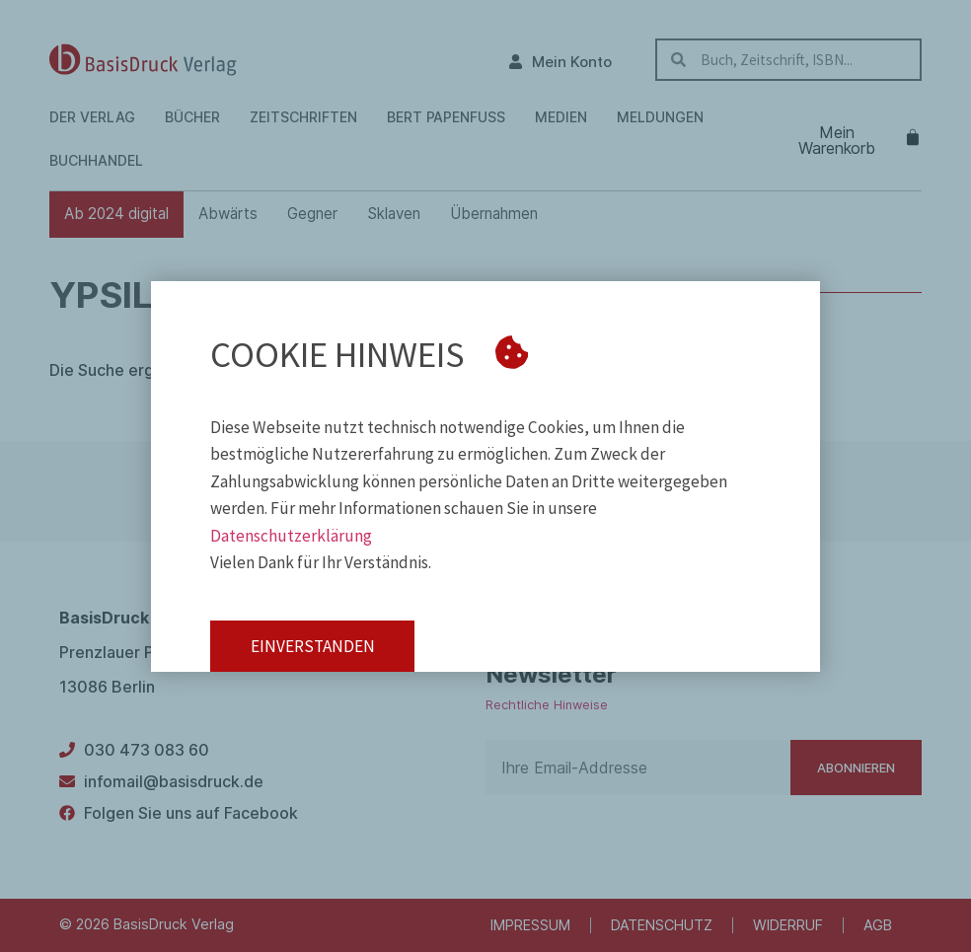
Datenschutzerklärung (291, 536)
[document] (485, 476)
